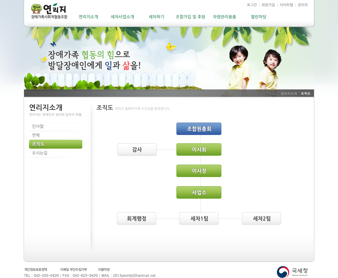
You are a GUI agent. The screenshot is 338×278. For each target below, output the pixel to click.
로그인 (252, 5)
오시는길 (40, 153)
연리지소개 (88, 17)
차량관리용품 (224, 17)
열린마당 (258, 17)
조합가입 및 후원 (190, 17)
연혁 (36, 135)
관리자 (303, 5)
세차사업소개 (122, 17)
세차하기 (156, 17)
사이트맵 (286, 5)
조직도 (38, 144)
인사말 (38, 126)
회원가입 (268, 5)
